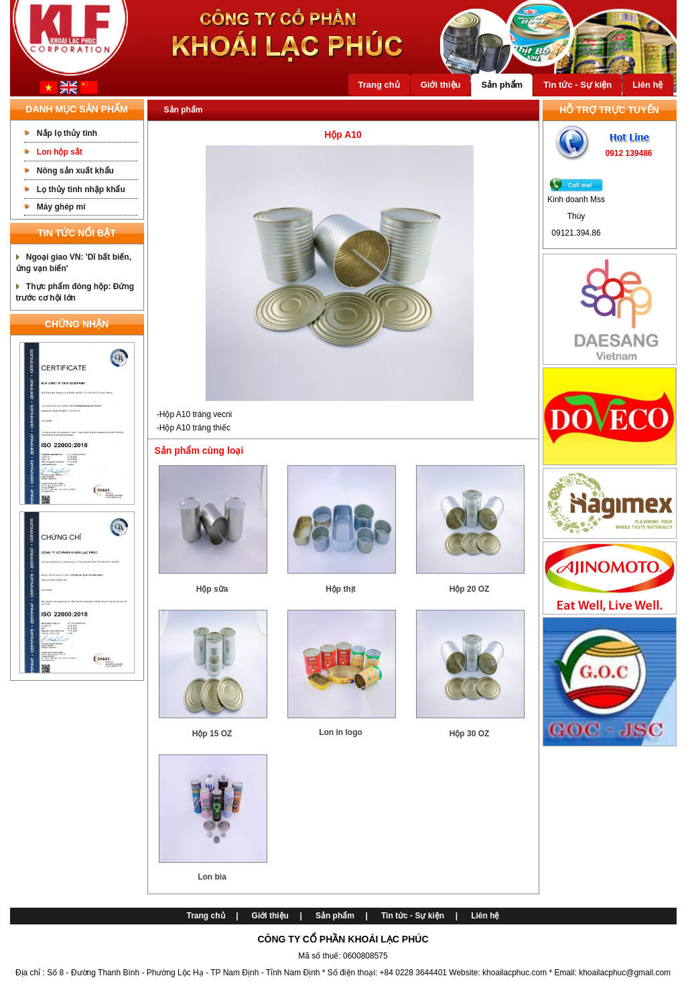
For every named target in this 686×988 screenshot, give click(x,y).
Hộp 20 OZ (470, 589)
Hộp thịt (341, 589)
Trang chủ (379, 85)
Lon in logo (340, 732)
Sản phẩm (502, 85)
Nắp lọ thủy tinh (67, 133)
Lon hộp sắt (59, 152)
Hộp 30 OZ (470, 733)
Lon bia (212, 877)
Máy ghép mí (61, 207)
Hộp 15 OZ (212, 733)
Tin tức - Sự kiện (577, 85)
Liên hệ (647, 85)
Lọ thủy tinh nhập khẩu (81, 189)
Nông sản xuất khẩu (75, 170)
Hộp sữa (212, 589)
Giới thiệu (441, 85)
